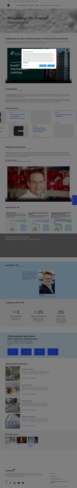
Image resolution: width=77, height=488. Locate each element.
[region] (38, 59)
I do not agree (42, 65)
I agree (51, 65)
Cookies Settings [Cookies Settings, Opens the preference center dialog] (26, 65)
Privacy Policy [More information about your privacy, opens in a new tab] (25, 62)
